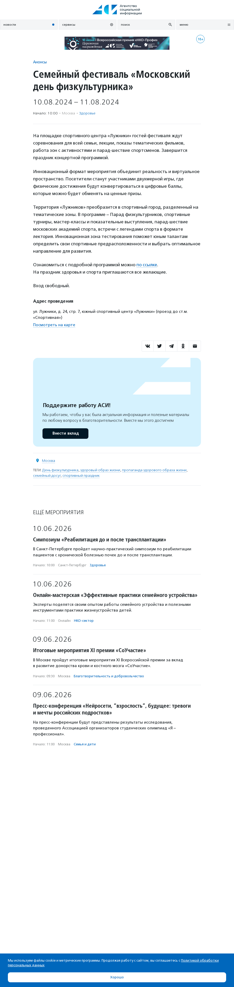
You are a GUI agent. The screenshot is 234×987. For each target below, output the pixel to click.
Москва (48, 460)
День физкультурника (60, 470)
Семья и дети (85, 744)
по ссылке (146, 264)
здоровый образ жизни (100, 470)
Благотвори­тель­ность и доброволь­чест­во (109, 676)
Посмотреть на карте (54, 325)
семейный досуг (47, 475)
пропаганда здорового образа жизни (154, 470)
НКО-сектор (84, 621)
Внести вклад (65, 433)
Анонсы (40, 62)
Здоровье (87, 113)
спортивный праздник (81, 475)
